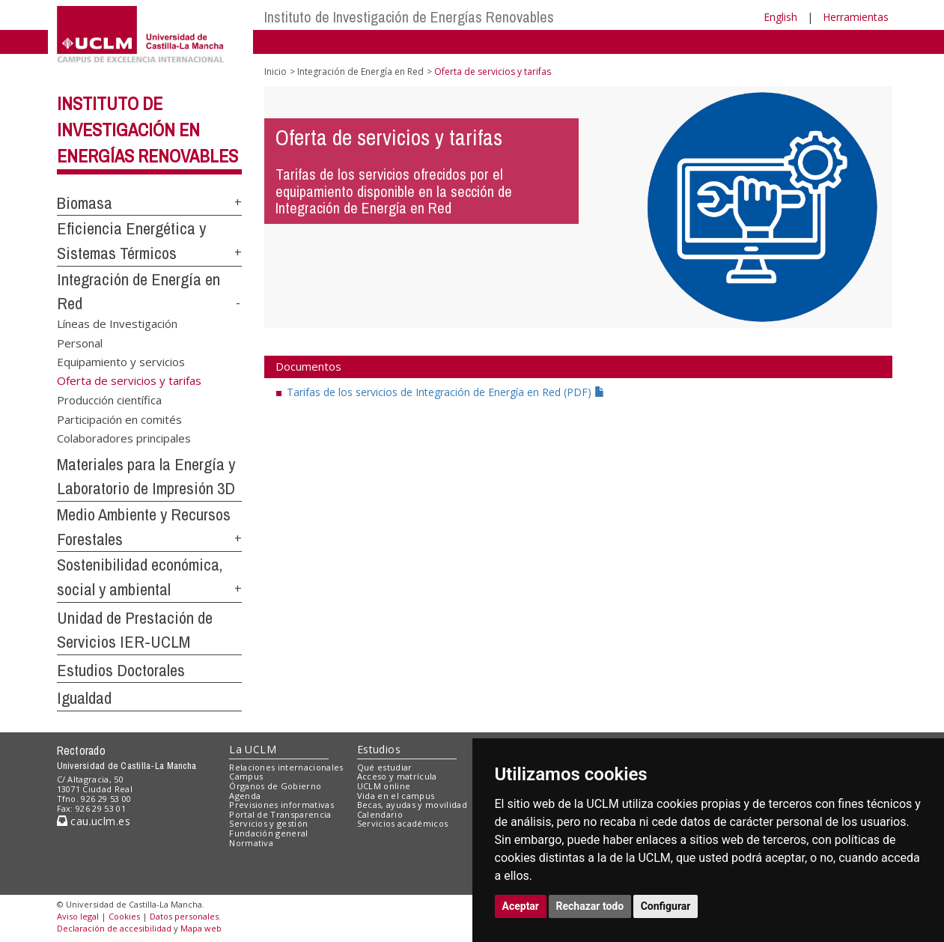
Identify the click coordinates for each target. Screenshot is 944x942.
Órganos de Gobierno (275, 785)
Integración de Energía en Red (360, 71)
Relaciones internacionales (286, 767)
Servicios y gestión (268, 823)
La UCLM (252, 749)
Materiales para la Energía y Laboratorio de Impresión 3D (146, 476)
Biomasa (84, 203)
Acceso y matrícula (397, 776)
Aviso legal (78, 916)
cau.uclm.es (93, 821)
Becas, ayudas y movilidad (412, 804)
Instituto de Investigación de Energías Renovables (409, 17)
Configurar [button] (666, 906)
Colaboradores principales (124, 437)
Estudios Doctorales (121, 670)
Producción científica (109, 399)
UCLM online (384, 785)
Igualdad (84, 698)
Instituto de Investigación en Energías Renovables (147, 129)
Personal (80, 342)
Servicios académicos (402, 823)
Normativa (251, 842)
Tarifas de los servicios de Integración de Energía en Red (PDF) (446, 392)
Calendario (380, 814)
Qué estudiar (384, 767)
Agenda (245, 795)
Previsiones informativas (281, 804)
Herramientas (856, 17)
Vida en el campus (396, 795)
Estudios (379, 749)
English (780, 17)
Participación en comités (119, 418)
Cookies (124, 916)
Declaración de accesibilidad (114, 928)
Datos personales (184, 916)
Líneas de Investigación (117, 323)
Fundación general (268, 833)
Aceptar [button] (521, 906)
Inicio (275, 71)
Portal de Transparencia (280, 814)
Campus (246, 776)
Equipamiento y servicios (121, 361)
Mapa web (201, 928)
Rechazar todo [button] (590, 906)
